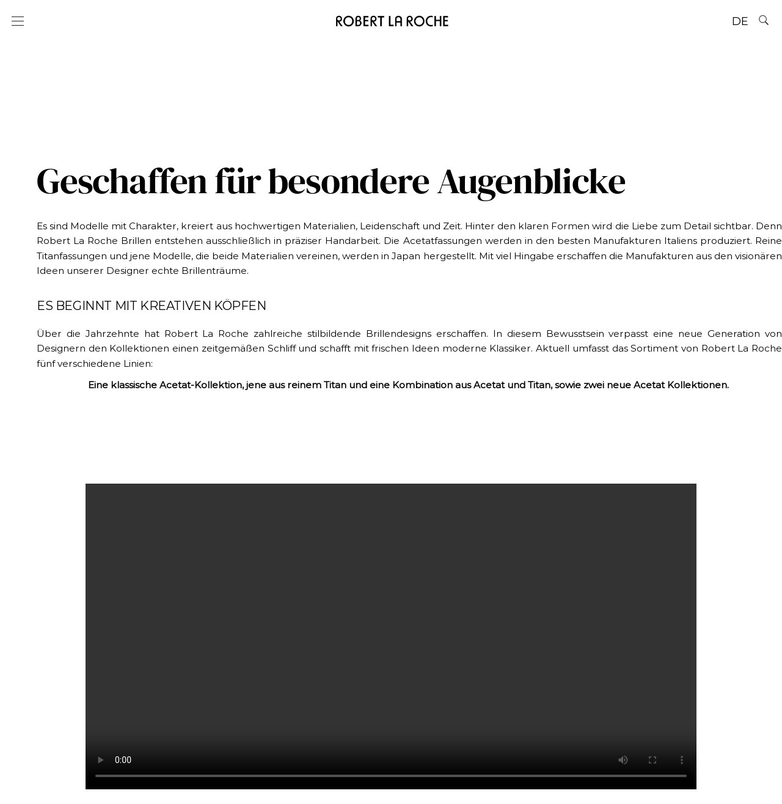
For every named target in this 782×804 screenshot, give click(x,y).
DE (740, 21)
